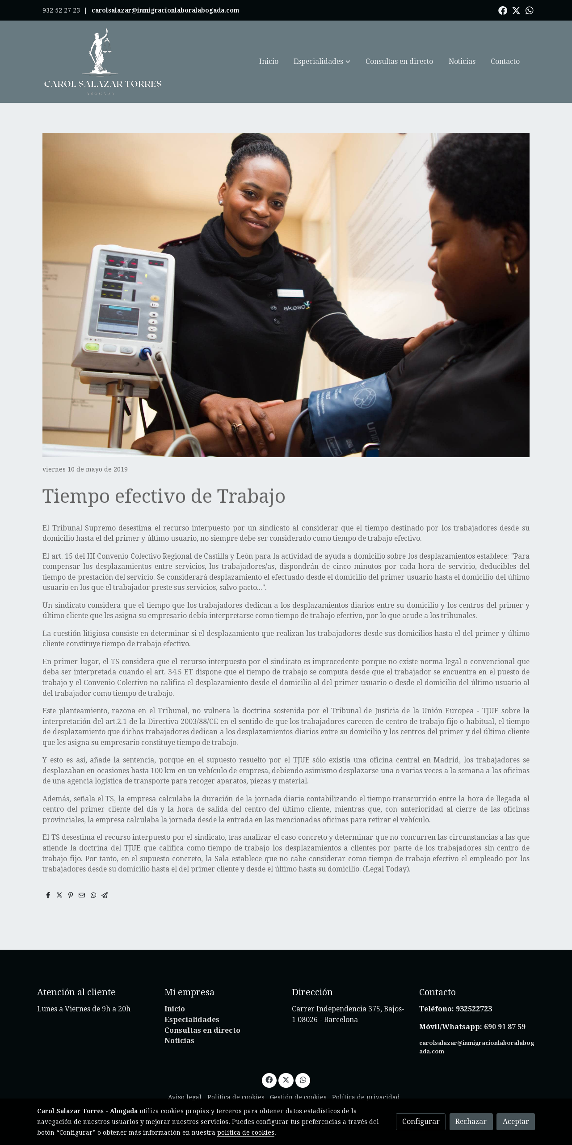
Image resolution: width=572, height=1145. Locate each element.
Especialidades (191, 1019)
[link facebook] (502, 9)
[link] (103, 61)
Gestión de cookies (298, 1097)
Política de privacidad (366, 1097)
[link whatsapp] (530, 9)
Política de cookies (236, 1097)
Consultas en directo (202, 1030)
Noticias (179, 1040)
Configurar (421, 1121)
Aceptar (516, 1121)
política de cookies (245, 1132)
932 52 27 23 (61, 10)
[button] (322, 61)
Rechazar (471, 1121)
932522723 (475, 1009)
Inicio (174, 1009)
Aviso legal (185, 1097)
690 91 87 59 (505, 1027)
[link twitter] (516, 9)
